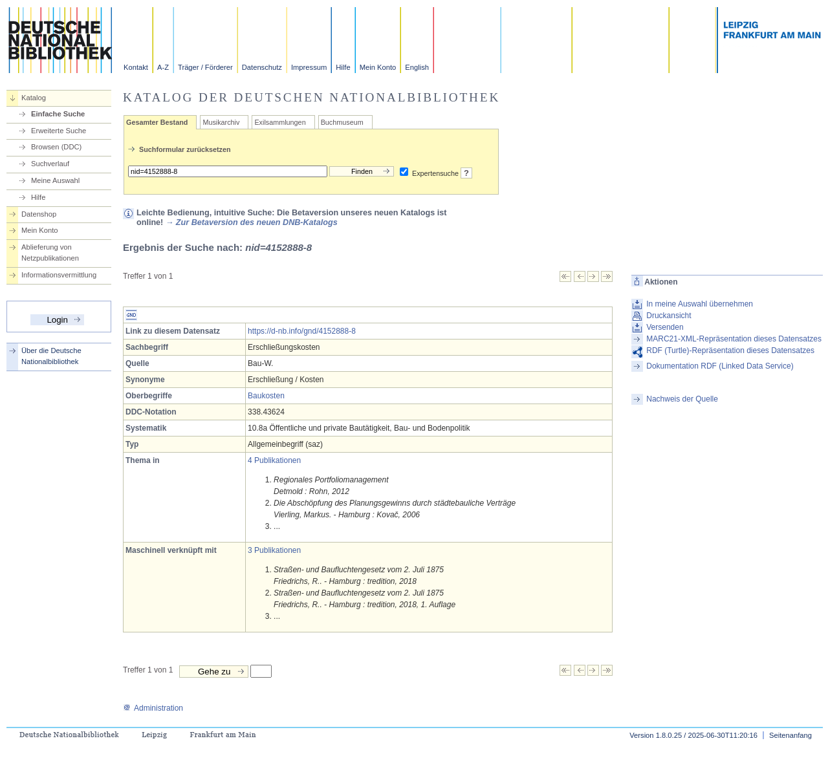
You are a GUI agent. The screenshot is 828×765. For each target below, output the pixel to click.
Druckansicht (668, 315)
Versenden (664, 327)
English (417, 67)
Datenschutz (262, 67)
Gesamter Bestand (157, 122)
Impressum (309, 67)
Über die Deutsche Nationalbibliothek (51, 356)
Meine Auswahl (55, 180)
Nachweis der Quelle (682, 399)
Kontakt (136, 67)
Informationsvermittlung (58, 275)
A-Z (163, 67)
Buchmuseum (342, 122)
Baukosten (266, 395)
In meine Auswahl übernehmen (699, 303)
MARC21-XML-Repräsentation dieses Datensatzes (734, 338)
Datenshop (38, 214)
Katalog (33, 98)
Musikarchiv (220, 122)
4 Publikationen (274, 460)
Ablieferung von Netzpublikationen (50, 252)
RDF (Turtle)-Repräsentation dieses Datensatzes (730, 350)
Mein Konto (378, 67)
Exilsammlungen (279, 122)
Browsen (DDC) (56, 147)
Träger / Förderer (205, 67)
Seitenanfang (790, 735)
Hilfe (343, 67)
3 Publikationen (274, 550)
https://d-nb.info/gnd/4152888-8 (302, 331)
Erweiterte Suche (58, 131)
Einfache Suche (58, 114)
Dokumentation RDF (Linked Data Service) (719, 366)
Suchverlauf (50, 163)
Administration (153, 708)
